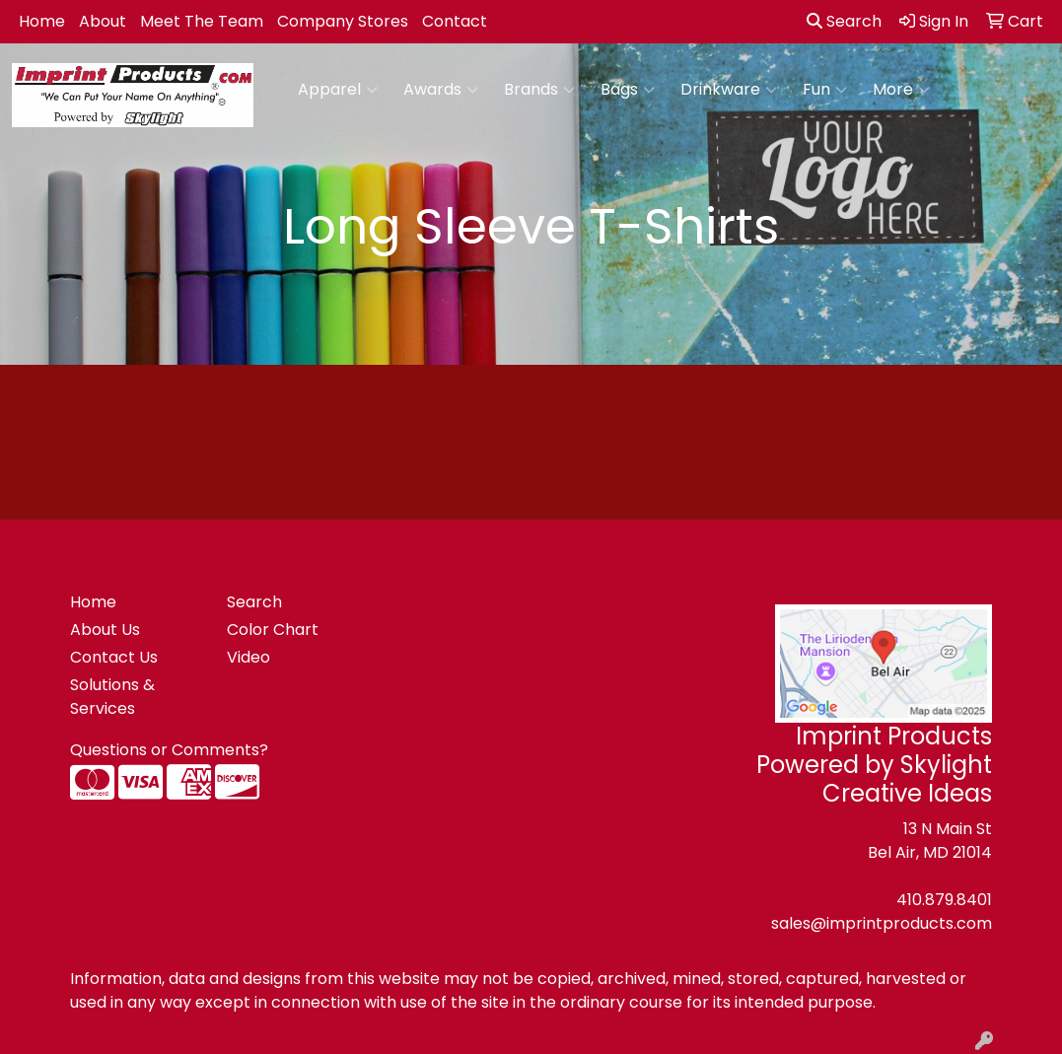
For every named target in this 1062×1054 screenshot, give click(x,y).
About (102, 21)
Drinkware (728, 90)
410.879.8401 (944, 899)
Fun (825, 90)
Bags (628, 90)
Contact (454, 21)
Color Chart (273, 629)
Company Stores (342, 21)
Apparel (338, 90)
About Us (105, 629)
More (901, 90)
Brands (539, 90)
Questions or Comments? (169, 749)
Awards (440, 90)
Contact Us (114, 657)
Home (42, 21)
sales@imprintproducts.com (881, 923)
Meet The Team (201, 21)
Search (844, 21)
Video (248, 657)
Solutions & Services (112, 696)
